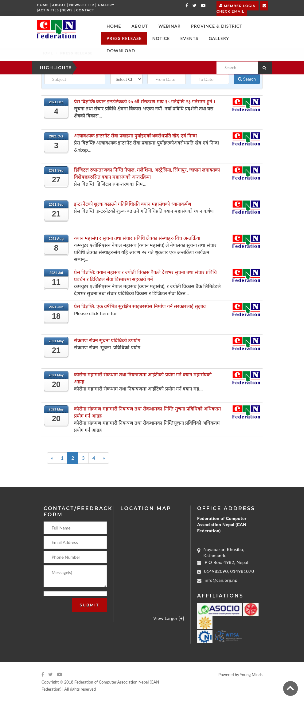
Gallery (106, 5)
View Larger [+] (168, 618)
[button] (139, 26)
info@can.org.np (221, 580)
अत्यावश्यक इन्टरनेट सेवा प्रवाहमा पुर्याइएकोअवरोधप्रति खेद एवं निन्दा (135, 135)
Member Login (237, 5)
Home (43, 5)
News (66, 10)
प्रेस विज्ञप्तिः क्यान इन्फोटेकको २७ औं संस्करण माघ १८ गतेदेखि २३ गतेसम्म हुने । (144, 101)
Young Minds (251, 674)
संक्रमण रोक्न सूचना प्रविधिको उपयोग (107, 340)
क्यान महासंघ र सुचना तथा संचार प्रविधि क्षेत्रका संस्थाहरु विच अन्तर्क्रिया (137, 238)
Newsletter (81, 5)
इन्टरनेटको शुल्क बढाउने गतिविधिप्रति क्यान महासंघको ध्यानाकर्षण (132, 204)
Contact (85, 10)
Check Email (242, 8)
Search (247, 78)
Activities (48, 10)
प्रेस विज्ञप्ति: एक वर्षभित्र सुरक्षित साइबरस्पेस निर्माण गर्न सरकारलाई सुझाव (140, 306)
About (59, 5)
